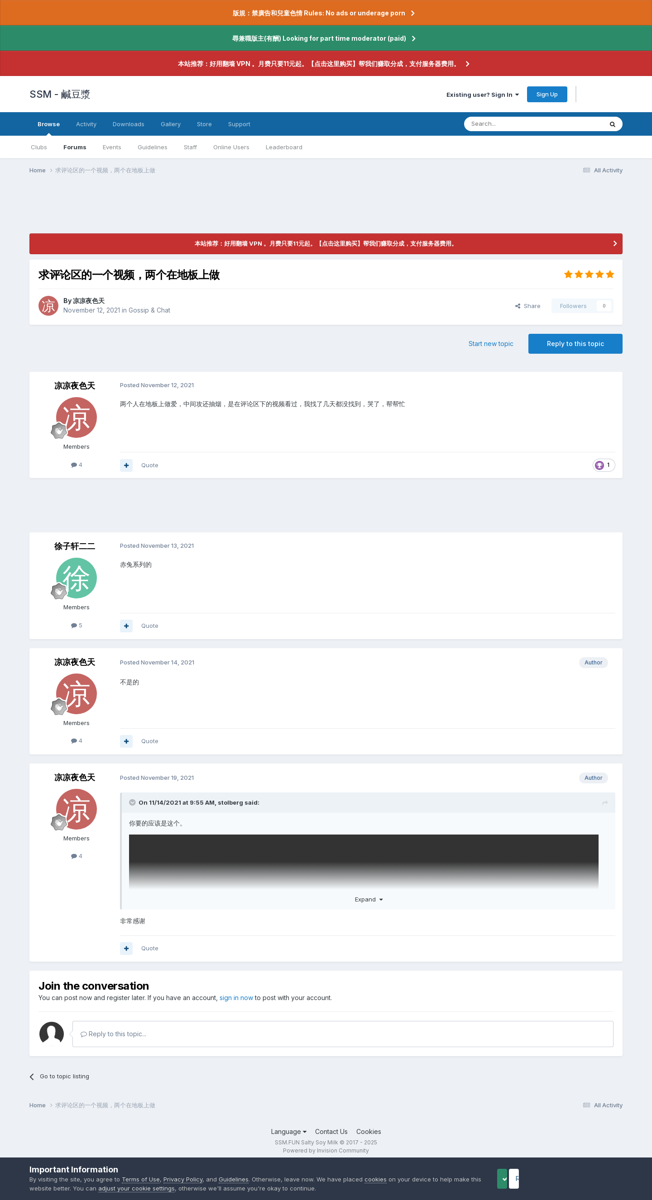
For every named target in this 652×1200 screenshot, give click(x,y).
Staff (190, 147)
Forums (74, 147)
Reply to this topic (575, 343)
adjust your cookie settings (165, 1188)
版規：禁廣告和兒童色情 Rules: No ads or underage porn (319, 13)
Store (204, 124)
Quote (149, 465)
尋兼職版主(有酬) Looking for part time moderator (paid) (319, 38)
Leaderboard (284, 147)
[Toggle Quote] (133, 802)
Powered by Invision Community (326, 1150)
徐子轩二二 (74, 546)
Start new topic (491, 343)
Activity (86, 124)
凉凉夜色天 (89, 300)
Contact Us (331, 1131)
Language (289, 1131)
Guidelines (153, 147)
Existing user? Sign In (482, 94)
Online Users (231, 147)
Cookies (368, 1131)
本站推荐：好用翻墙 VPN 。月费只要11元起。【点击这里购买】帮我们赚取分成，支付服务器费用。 (319, 63)
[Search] (510, 124)
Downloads (128, 124)
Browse (49, 128)
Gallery (171, 124)
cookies (375, 1179)
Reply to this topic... (113, 1034)
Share (528, 305)
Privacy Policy (182, 1179)
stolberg (230, 802)
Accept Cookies (517, 1178)
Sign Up (547, 94)
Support (239, 124)
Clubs (39, 147)
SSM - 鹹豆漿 (60, 94)
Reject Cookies (589, 1178)
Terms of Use (141, 1179)
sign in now (236, 997)
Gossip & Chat (149, 310)
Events (112, 147)
